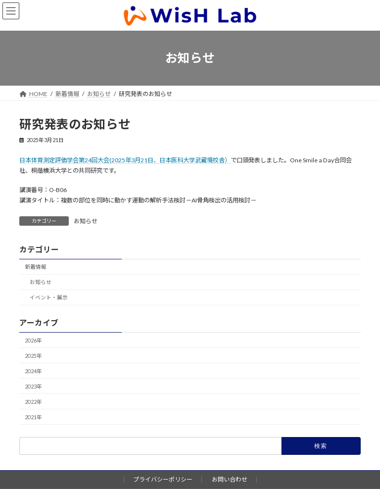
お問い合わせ (229, 479)
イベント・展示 (49, 297)
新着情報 (36, 267)
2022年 (33, 401)
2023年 (33, 386)
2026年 (33, 340)
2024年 (33, 371)
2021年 (33, 417)
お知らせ (85, 221)
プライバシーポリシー (162, 479)
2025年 (33, 355)
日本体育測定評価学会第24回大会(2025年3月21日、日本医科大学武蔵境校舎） (125, 160)
